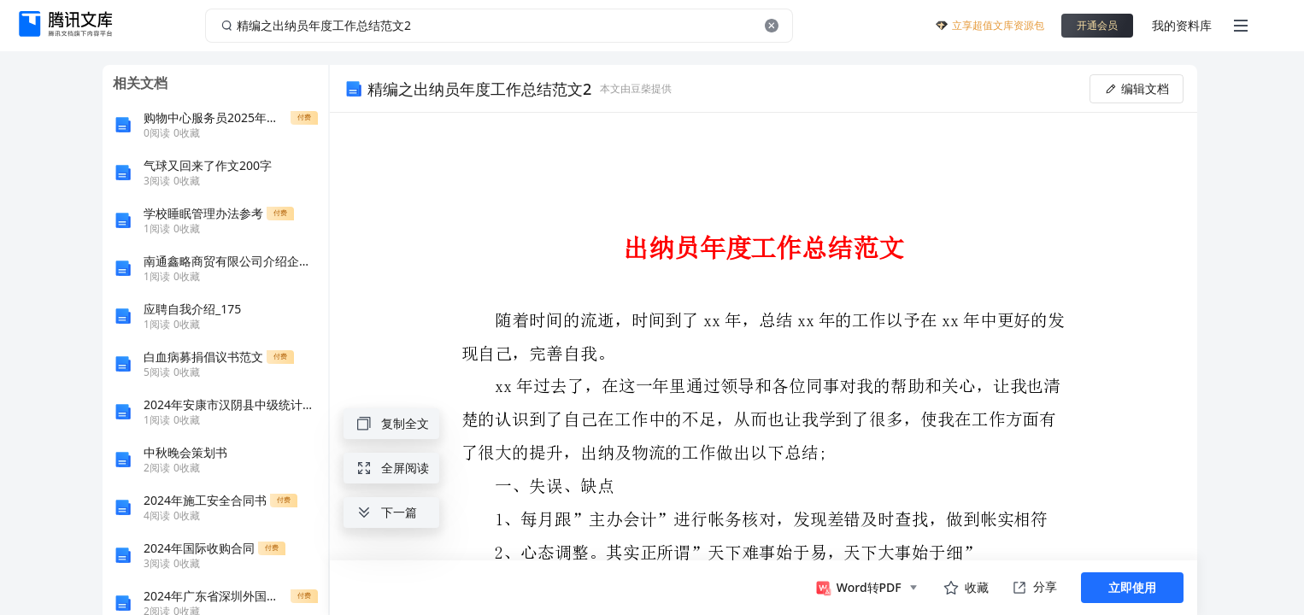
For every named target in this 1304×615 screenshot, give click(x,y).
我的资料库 (1182, 25)
